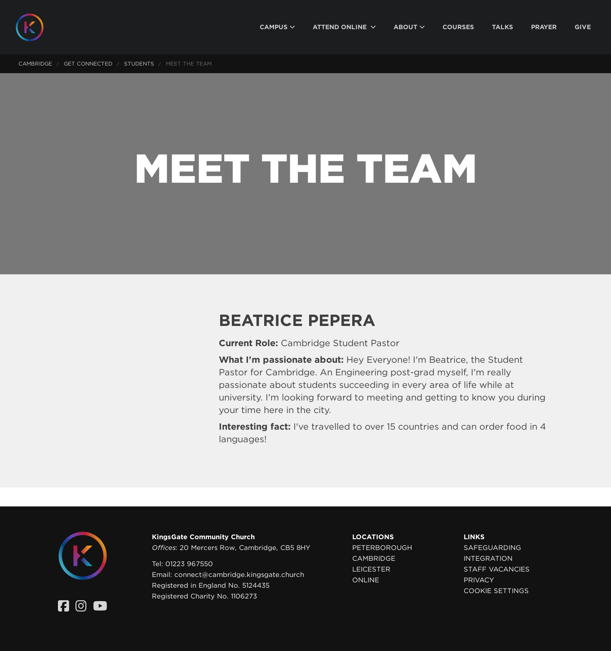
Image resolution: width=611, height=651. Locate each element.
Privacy (479, 580)
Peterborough (382, 548)
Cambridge (35, 63)
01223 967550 (189, 564)
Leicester (371, 569)
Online (365, 580)
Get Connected (88, 63)
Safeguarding (492, 548)
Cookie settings (496, 591)
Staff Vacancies (497, 569)
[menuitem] (277, 27)
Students (139, 63)
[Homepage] (36, 27)
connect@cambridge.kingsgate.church (239, 575)
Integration (488, 558)
